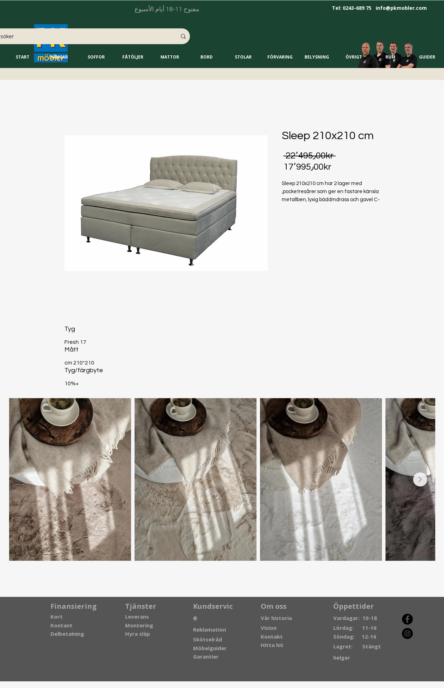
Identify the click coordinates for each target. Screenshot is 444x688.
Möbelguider (210, 648)
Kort (56, 616)
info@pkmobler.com (401, 8)
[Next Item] (420, 479)
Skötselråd (207, 639)
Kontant (61, 625)
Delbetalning (67, 633)
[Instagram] (407, 633)
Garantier (206, 656)
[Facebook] (407, 619)
